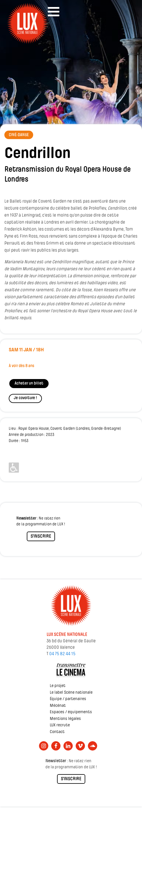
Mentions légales (65, 719)
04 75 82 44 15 (62, 654)
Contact (57, 732)
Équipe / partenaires (68, 699)
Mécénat (58, 706)
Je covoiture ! (25, 398)
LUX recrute (60, 725)
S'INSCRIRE (41, 536)
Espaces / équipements (71, 712)
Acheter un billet (29, 383)
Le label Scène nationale (71, 692)
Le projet (57, 686)
